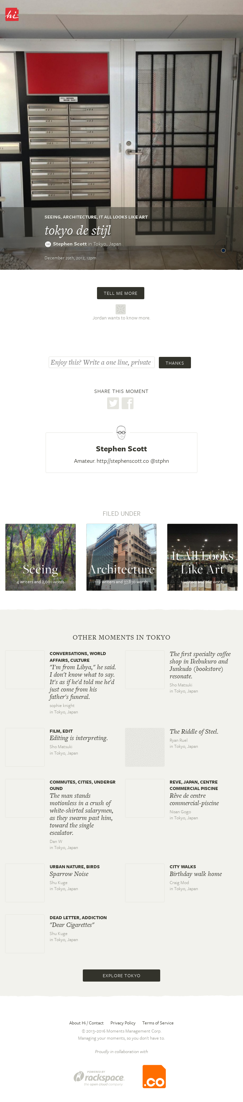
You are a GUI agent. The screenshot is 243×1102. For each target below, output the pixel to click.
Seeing (52, 217)
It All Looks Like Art (123, 217)
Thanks (175, 363)
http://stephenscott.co (123, 460)
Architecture (80, 217)
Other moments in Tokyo (122, 637)
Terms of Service (158, 1022)
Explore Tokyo (122, 975)
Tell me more (121, 293)
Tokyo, (107, 243)
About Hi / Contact (86, 1022)
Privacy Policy (123, 1022)
